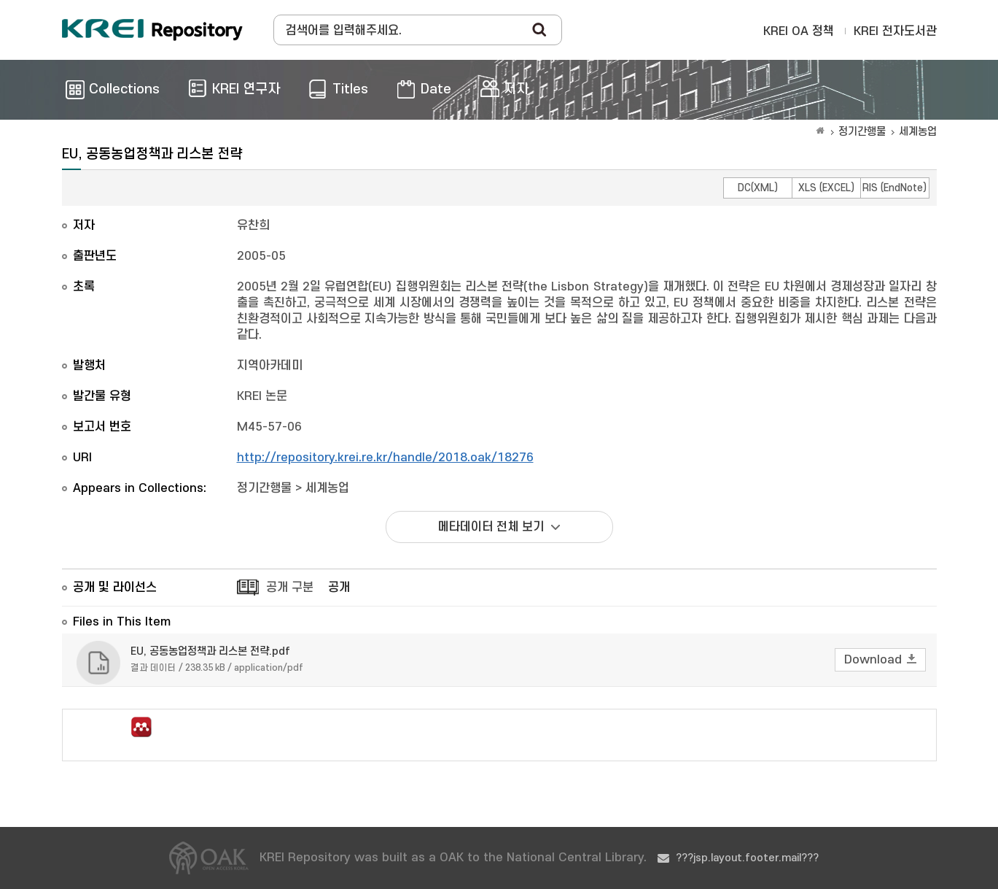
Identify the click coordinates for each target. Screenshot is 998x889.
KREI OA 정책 (798, 31)
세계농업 (918, 132)
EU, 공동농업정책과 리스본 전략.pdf (210, 651)
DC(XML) (758, 187)
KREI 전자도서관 (895, 31)
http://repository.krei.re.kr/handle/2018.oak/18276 (385, 457)
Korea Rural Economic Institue (152, 30)
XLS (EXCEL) (826, 187)
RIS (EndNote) (894, 187)
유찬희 (253, 225)
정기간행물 (862, 132)
